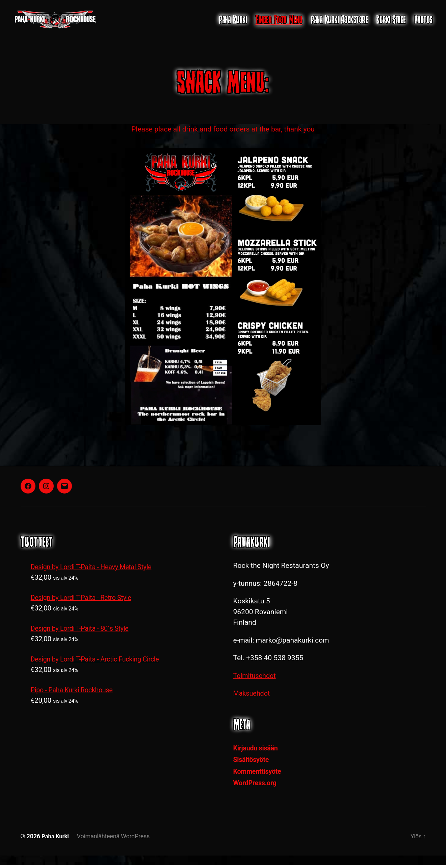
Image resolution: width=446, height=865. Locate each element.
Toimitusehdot (256, 685)
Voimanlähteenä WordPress (114, 845)
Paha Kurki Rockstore (339, 24)
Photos (423, 24)
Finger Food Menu (278, 24)
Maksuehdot (252, 703)
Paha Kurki (233, 24)
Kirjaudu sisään (257, 758)
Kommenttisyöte (259, 781)
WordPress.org (256, 793)
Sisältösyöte (252, 769)
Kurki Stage (391, 24)
